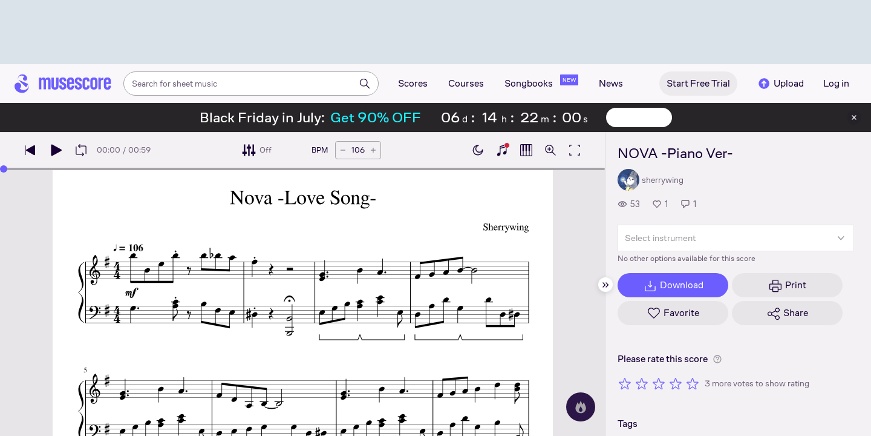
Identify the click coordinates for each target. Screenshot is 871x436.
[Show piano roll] (526, 150)
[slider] (3, 169)
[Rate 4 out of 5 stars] (675, 383)
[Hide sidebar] (605, 284)
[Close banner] (854, 117)
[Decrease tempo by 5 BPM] (343, 150)
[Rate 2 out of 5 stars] (641, 383)
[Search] (364, 83)
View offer (639, 117)
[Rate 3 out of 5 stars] (658, 383)
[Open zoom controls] (550, 150)
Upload (780, 83)
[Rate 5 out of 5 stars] (692, 383)
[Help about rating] (717, 359)
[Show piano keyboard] (502, 150)
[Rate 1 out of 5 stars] (625, 383)
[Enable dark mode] (478, 150)
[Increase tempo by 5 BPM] (373, 150)
